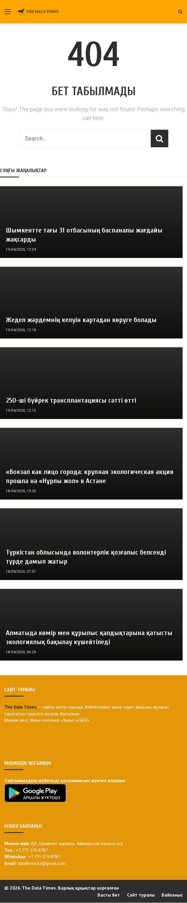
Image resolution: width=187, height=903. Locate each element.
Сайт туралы (141, 895)
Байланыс (172, 895)
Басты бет (108, 895)
